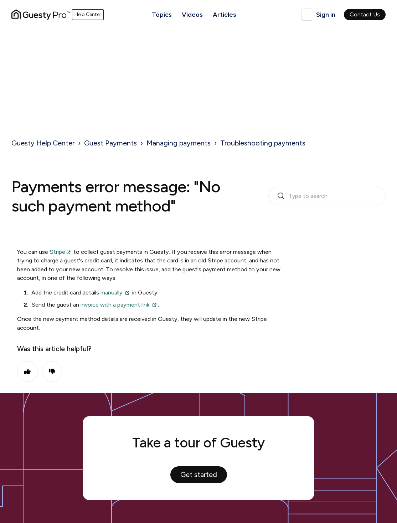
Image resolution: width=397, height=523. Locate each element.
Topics (162, 15)
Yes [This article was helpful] (27, 371)
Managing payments (178, 143)
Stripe (57, 251)
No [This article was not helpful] (52, 371)
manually (111, 292)
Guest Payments (110, 143)
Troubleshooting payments (262, 143)
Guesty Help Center (42, 143)
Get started (198, 474)
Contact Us (365, 14)
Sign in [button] (325, 15)
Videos (192, 15)
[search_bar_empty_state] (327, 196)
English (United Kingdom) (307, 15)
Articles (224, 15)
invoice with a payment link (115, 304)
